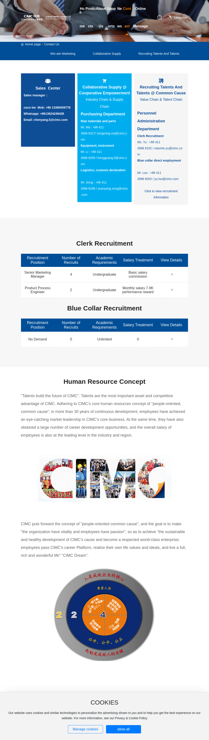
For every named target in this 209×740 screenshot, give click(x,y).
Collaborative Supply (107, 53)
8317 (91, 133)
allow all (123, 729)
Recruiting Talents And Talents (158, 53)
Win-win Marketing (62, 53)
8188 (91, 188)
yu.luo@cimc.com (166, 179)
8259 (91, 158)
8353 (148, 179)
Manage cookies (85, 729)
